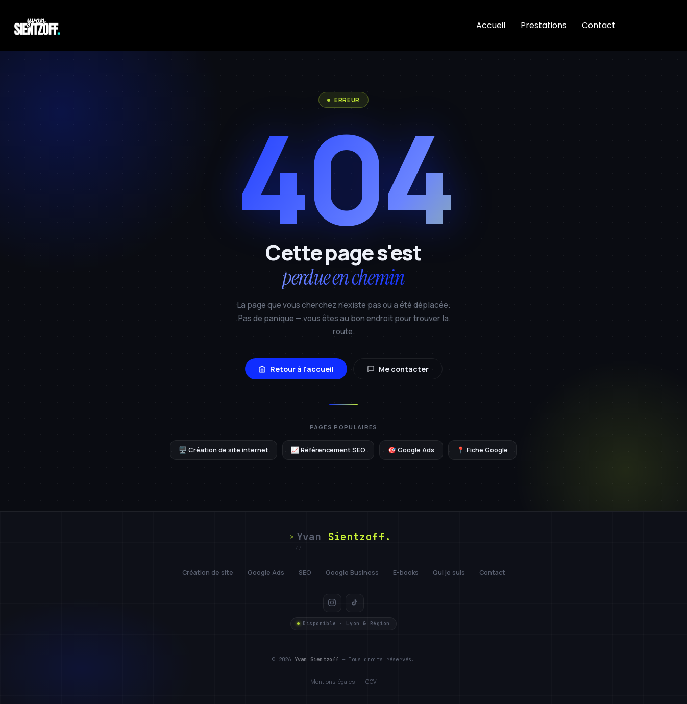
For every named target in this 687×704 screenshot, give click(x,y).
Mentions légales (332, 681)
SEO (305, 572)
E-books (406, 572)
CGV (371, 681)
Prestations (544, 25)
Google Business (352, 572)
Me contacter (398, 369)
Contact (599, 25)
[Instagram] (332, 603)
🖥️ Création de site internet (223, 449)
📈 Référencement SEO (328, 449)
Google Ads (266, 572)
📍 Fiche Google (482, 449)
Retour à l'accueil (296, 369)
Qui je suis (449, 572)
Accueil (490, 25)
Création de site (207, 572)
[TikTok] (355, 603)
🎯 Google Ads (411, 449)
